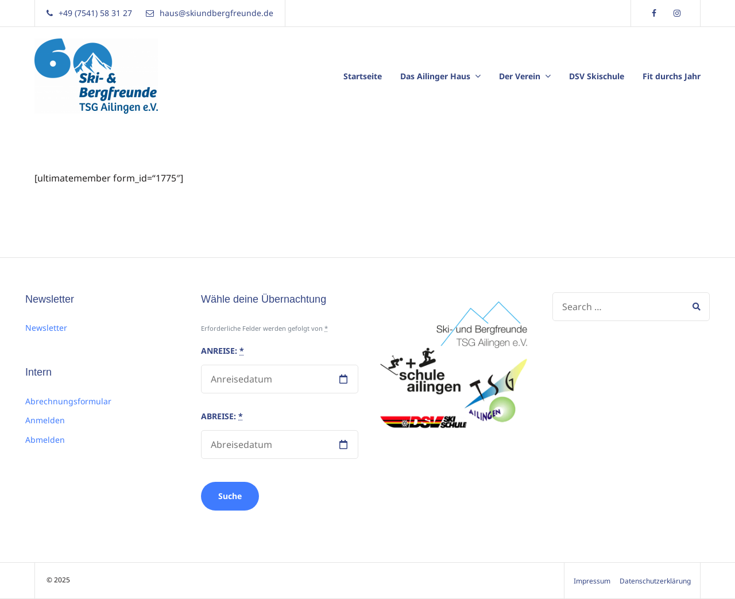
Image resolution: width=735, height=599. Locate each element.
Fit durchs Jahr (672, 76)
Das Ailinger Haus (435, 76)
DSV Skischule (596, 76)
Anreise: (222, 350)
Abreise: (222, 416)
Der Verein (519, 76)
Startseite (362, 76)
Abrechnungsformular (68, 401)
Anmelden (45, 420)
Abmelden (45, 439)
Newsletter (46, 327)
